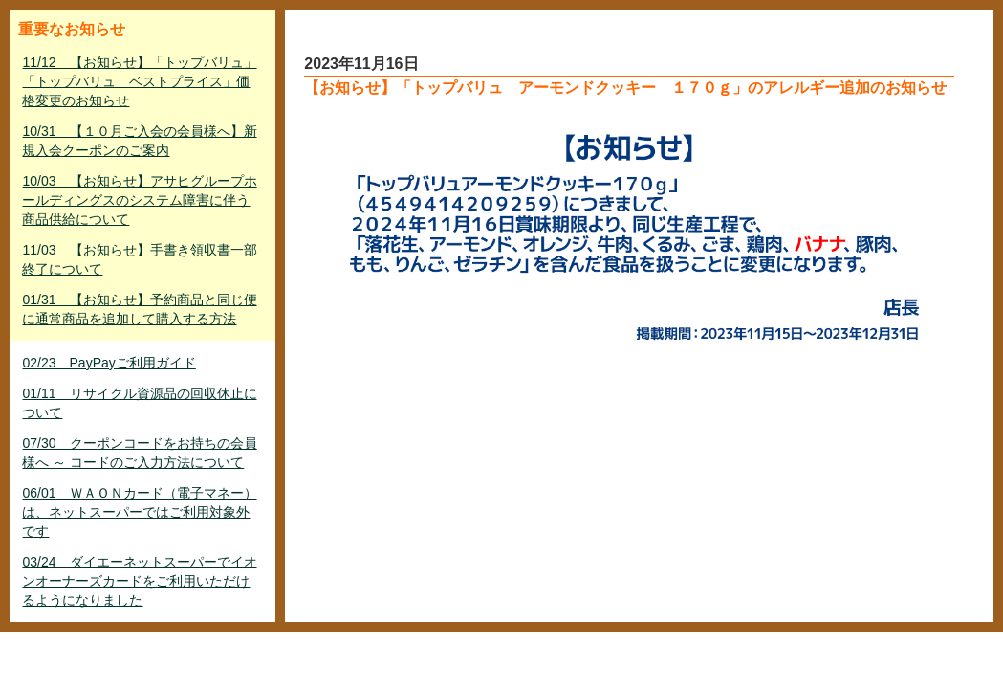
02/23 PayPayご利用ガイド (108, 362)
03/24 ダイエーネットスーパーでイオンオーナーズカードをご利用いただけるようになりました (139, 581)
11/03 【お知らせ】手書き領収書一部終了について (139, 259)
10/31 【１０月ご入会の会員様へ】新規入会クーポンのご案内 (139, 140)
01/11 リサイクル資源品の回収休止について (139, 403)
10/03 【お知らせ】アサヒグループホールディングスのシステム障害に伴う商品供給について (139, 200)
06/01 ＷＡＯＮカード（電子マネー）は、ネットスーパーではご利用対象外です (139, 512)
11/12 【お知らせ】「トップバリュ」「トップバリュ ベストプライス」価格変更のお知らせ (139, 81)
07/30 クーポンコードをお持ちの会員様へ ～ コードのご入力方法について (139, 452)
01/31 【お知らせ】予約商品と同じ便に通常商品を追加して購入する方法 (139, 309)
